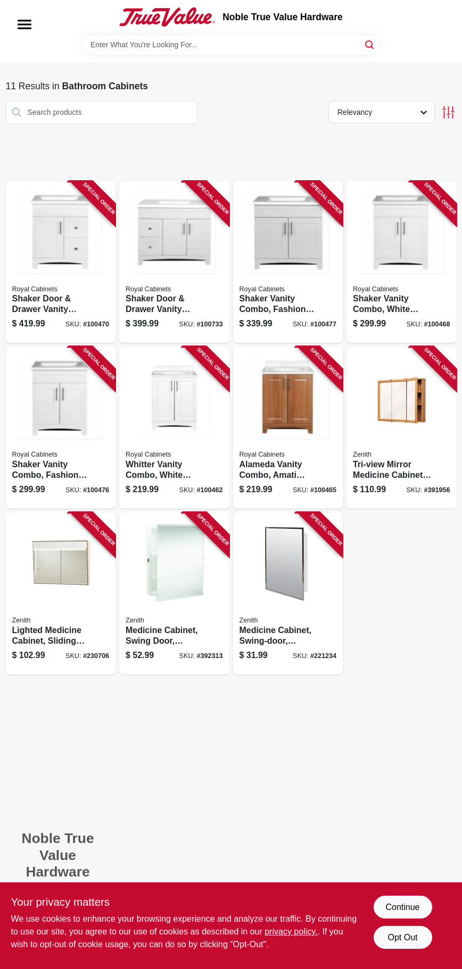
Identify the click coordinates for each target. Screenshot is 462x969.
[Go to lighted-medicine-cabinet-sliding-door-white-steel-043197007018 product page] (61, 593)
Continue (402, 907)
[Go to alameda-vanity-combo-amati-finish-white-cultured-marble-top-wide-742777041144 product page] (288, 428)
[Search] (370, 44)
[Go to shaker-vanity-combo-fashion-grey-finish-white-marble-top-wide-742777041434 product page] (61, 428)
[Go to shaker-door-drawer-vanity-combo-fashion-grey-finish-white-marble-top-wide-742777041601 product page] (174, 262)
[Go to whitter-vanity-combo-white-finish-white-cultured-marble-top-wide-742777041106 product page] (174, 428)
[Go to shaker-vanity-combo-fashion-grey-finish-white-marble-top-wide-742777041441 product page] (288, 262)
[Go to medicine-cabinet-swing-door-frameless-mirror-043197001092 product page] (174, 593)
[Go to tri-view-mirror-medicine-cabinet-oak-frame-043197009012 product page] (401, 428)
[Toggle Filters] (448, 112)
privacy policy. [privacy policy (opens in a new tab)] (291, 931)
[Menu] (24, 24)
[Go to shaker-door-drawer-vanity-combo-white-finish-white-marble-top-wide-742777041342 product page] (61, 262)
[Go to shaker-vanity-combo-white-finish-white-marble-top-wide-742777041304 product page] (401, 262)
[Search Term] (231, 44)
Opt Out (402, 937)
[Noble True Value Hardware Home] (167, 17)
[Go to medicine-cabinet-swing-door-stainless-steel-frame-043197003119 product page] (288, 593)
